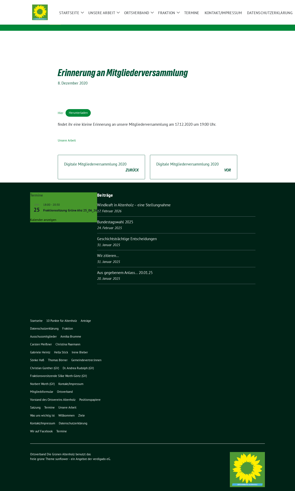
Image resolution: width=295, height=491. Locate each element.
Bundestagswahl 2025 (115, 215)
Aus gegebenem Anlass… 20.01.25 (125, 266)
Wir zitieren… (108, 249)
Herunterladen (78, 106)
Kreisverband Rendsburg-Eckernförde (101, 22)
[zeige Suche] (258, 4)
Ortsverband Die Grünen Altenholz (103, 17)
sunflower (61, 452)
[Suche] (252, 4)
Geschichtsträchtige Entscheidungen (127, 232)
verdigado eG (101, 452)
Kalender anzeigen (43, 213)
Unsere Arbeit (67, 134)
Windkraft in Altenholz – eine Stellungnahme (134, 198)
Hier (60, 106)
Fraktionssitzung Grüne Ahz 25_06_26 (70, 204)
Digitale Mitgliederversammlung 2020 (101, 161)
